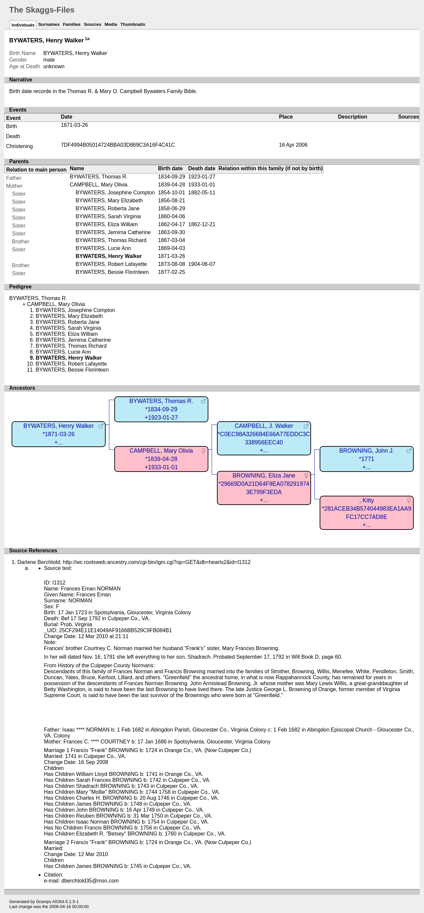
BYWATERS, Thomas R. (99, 176)
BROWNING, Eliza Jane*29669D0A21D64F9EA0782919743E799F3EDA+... (264, 487)
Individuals (23, 25)
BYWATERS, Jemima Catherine (113, 232)
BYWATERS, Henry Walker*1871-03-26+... (59, 434)
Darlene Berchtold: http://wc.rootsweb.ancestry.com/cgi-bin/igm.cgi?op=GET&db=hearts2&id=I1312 (134, 562)
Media (111, 24)
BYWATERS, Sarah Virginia (108, 216)
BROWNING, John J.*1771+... (366, 458)
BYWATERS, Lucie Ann (103, 248)
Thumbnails (133, 24)
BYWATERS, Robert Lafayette (111, 264)
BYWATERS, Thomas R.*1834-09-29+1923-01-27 (161, 409)
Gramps (43, 901)
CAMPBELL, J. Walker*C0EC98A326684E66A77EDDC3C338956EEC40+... (264, 438)
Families (71, 24)
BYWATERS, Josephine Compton (115, 192)
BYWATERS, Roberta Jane (107, 208)
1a (87, 38)
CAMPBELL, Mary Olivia (99, 184)
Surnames (48, 24)
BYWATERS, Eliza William (107, 224)
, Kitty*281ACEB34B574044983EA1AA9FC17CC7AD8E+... (366, 512)
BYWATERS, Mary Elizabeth (109, 200)
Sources (92, 24)
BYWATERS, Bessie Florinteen (112, 272)
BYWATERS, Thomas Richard (111, 240)
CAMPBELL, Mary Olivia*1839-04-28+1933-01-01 (161, 458)
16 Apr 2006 (293, 145)
